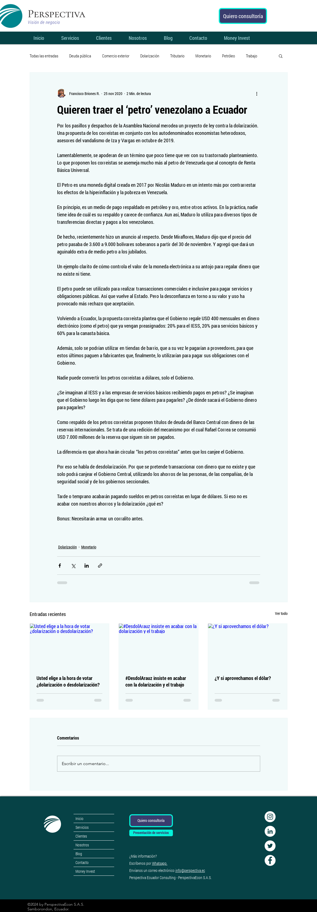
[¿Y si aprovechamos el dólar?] (247, 646)
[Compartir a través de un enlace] (100, 565)
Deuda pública (80, 55)
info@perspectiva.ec (190, 870)
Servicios (82, 827)
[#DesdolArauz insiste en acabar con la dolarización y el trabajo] (158, 646)
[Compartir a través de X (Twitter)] (73, 565)
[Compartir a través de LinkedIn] (86, 565)
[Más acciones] (257, 93)
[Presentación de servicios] (151, 833)
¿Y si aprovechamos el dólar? (243, 678)
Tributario (177, 55)
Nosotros (82, 844)
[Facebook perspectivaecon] (270, 860)
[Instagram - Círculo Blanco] (270, 816)
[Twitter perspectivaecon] (270, 845)
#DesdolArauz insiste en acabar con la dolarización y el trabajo (155, 681)
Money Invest (85, 871)
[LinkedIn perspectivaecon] (270, 831)
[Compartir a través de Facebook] (59, 565)
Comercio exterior (115, 55)
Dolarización (149, 55)
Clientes (81, 836)
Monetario (203, 55)
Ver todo (281, 613)
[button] (280, 56)
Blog (78, 853)
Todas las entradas (44, 55)
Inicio (79, 818)
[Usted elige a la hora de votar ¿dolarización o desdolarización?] (69, 646)
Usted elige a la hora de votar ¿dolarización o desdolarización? (68, 681)
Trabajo (251, 55)
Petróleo (228, 55)
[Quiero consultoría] (243, 16)
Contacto (82, 862)
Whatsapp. (159, 863)
